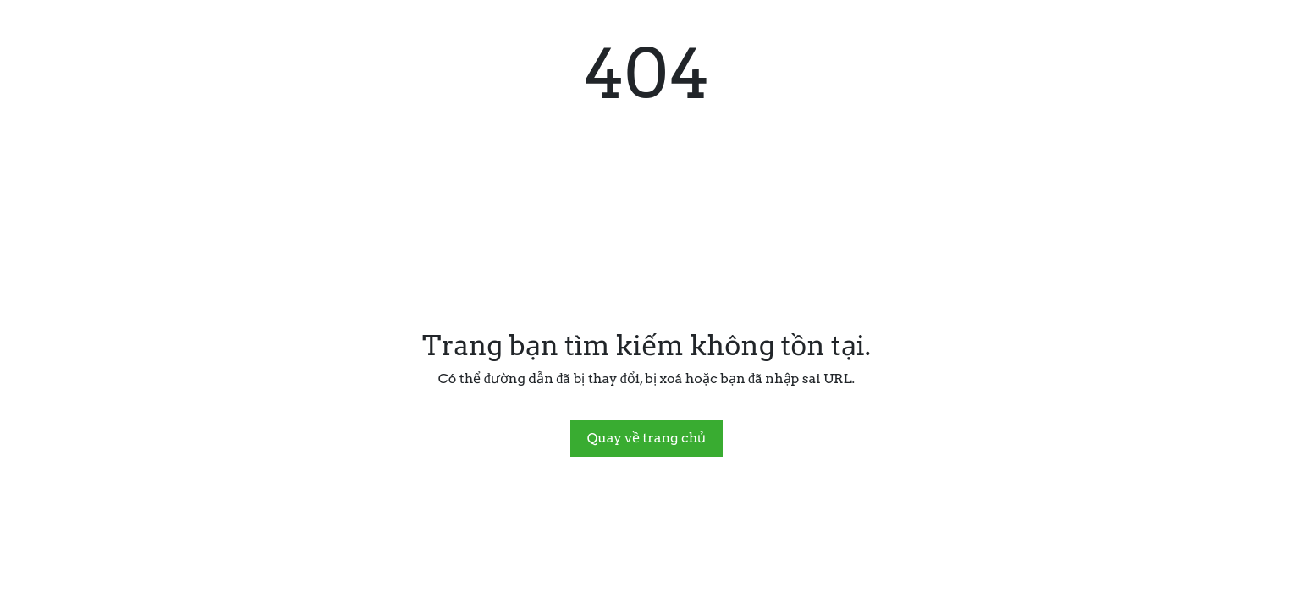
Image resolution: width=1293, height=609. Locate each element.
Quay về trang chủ (647, 438)
